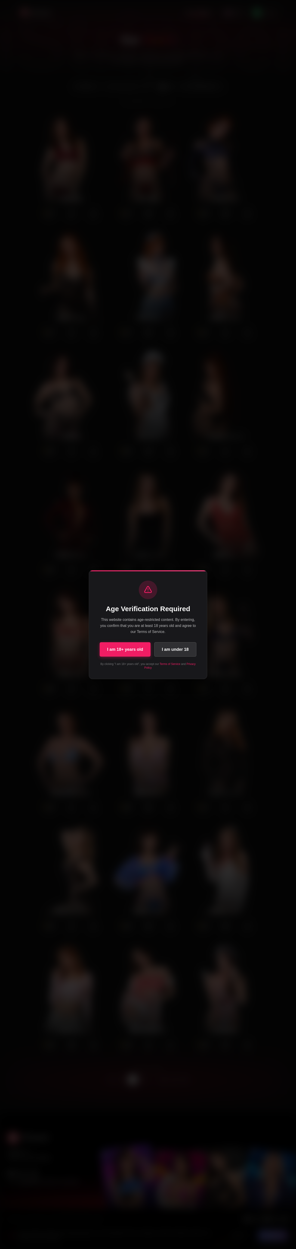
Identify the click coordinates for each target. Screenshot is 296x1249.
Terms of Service (170, 664)
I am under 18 (175, 649)
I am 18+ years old (125, 649)
